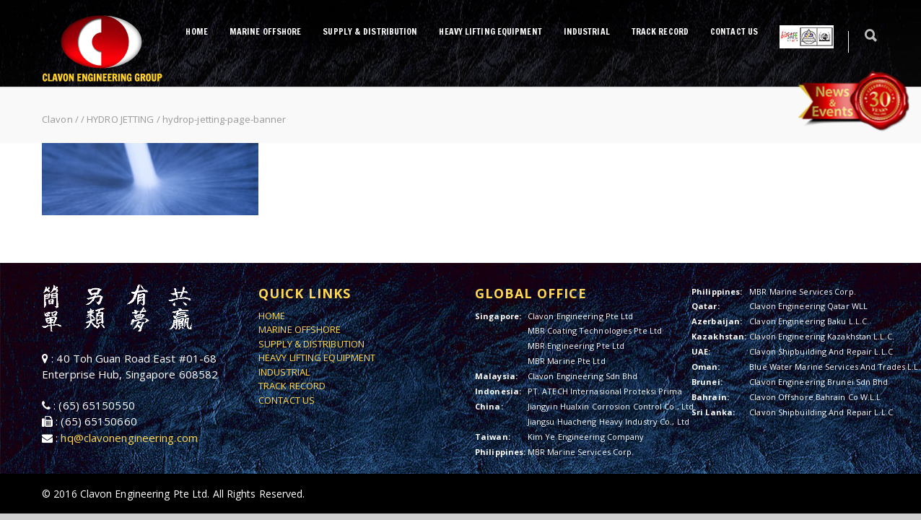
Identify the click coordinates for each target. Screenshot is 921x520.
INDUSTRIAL (587, 31)
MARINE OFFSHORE (266, 31)
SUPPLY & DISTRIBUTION (370, 31)
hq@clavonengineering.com (129, 437)
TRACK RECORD (660, 31)
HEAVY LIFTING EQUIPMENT (490, 31)
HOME (196, 31)
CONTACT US (734, 31)
